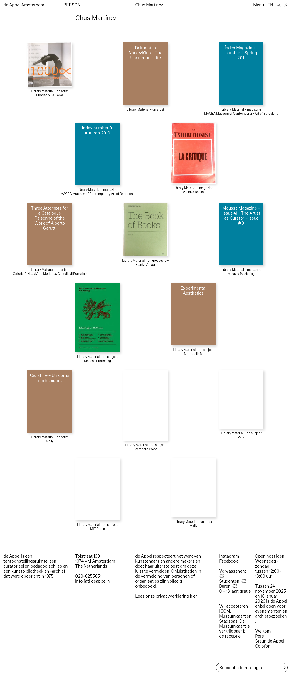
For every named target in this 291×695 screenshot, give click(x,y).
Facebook (228, 561)
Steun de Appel (269, 641)
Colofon (263, 646)
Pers (259, 636)
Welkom (263, 631)
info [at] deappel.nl (93, 581)
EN (270, 5)
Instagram (229, 556)
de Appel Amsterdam (23, 5)
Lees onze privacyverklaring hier (166, 596)
